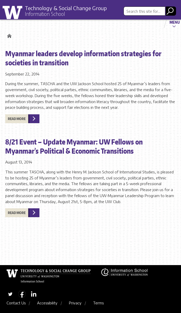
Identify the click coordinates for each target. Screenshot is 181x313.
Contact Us (16, 303)
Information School (45, 14)
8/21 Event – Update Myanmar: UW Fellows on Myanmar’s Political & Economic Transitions (74, 146)
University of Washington (14, 12)
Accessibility (47, 303)
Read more (17, 119)
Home (8, 36)
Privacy (75, 303)
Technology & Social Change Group (66, 8)
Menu (175, 22)
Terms (98, 303)
